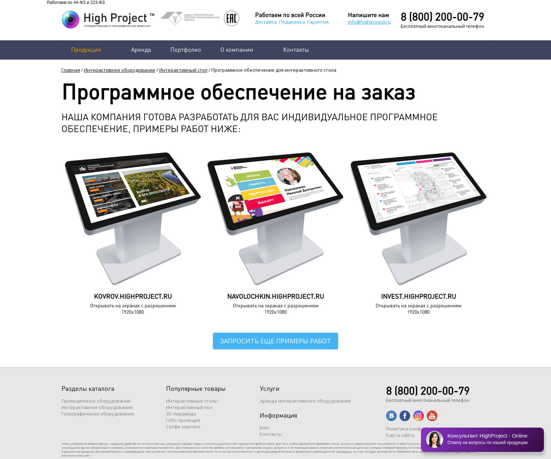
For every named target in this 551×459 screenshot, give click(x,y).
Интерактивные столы (192, 401)
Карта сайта (400, 435)
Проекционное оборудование (96, 401)
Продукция (86, 49)
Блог (265, 427)
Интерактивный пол (189, 407)
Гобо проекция (183, 420)
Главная (70, 70)
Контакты (296, 49)
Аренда (141, 49)
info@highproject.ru (369, 22)
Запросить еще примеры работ (275, 341)
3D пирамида (181, 413)
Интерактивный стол (183, 70)
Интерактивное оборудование (119, 70)
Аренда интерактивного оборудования (305, 401)
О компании (236, 49)
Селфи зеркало (183, 426)
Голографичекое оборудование (97, 413)
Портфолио (185, 49)
